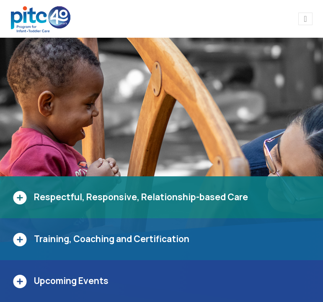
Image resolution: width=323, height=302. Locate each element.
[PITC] (43, 18)
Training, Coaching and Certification (111, 239)
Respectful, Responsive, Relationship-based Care (141, 197)
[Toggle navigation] (305, 19)
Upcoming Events (71, 281)
